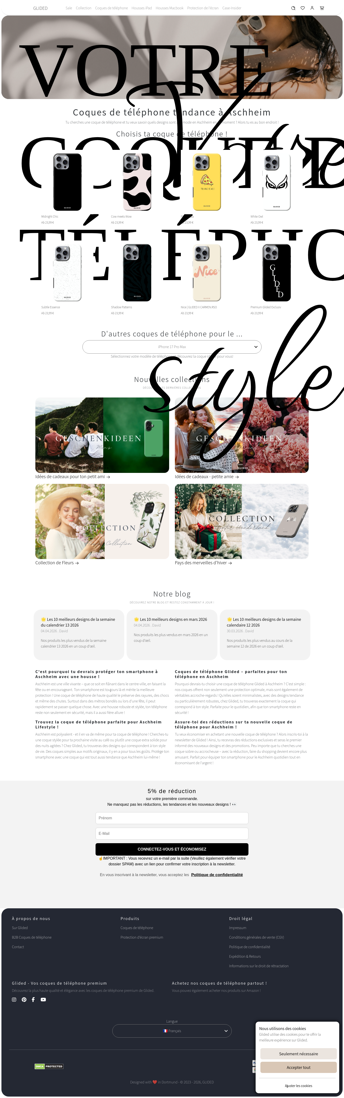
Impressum (237, 927)
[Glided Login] (312, 9)
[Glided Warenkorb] (322, 9)
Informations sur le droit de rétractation (259, 965)
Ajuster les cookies (298, 1085)
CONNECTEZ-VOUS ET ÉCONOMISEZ (172, 849)
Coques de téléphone (111, 7)
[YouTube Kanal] (46, 1000)
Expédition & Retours (245, 956)
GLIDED (40, 8)
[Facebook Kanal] (36, 1000)
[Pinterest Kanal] (26, 1000)
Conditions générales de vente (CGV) (256, 937)
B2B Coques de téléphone (32, 937)
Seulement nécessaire (298, 1053)
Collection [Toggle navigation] (83, 7)
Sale (68, 7)
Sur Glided (20, 927)
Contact (18, 946)
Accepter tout (298, 1067)
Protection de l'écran (203, 7)
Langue (171, 1021)
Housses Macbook (169, 7)
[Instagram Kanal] (16, 1000)
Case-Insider (231, 7)
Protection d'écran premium (142, 937)
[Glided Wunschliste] (293, 9)
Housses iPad (142, 7)
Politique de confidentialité (217, 875)
